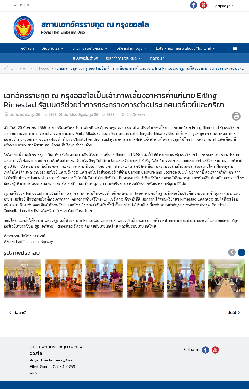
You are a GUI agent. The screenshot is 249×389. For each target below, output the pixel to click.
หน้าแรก (27, 48)
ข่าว (25, 68)
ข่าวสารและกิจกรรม (90, 48)
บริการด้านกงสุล (132, 48)
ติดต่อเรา (157, 58)
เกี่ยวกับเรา (53, 48)
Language (224, 5)
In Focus (42, 68)
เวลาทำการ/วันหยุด (124, 58)
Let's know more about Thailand (186, 48)
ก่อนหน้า (17, 312)
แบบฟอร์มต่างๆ (85, 58)
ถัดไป (235, 312)
